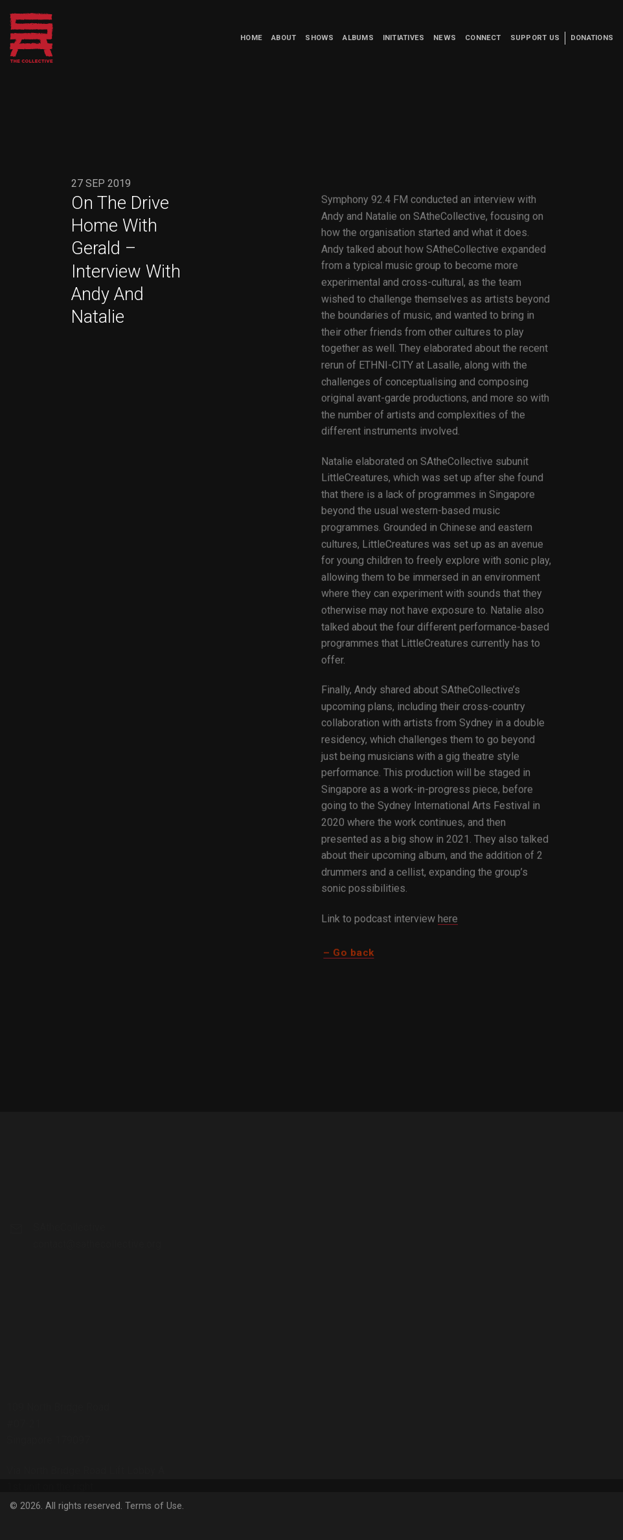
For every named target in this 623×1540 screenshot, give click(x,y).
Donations (592, 38)
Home (251, 38)
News (444, 38)
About (283, 38)
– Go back (348, 958)
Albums (358, 38)
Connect (483, 38)
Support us (535, 38)
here (448, 924)
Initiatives (403, 38)
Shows (319, 38)
